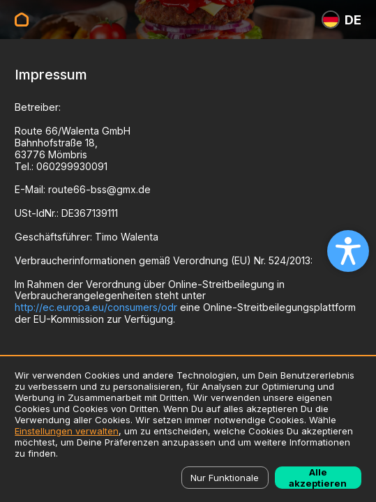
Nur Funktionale (224, 477)
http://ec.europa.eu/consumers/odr (96, 307)
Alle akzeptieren (318, 477)
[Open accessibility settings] (348, 251)
